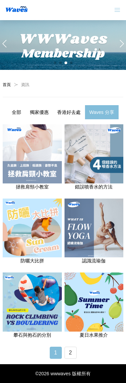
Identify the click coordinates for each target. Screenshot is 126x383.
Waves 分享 (101, 112)
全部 (16, 112)
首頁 (7, 84)
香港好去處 (69, 112)
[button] (55, 62)
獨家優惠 (39, 112)
